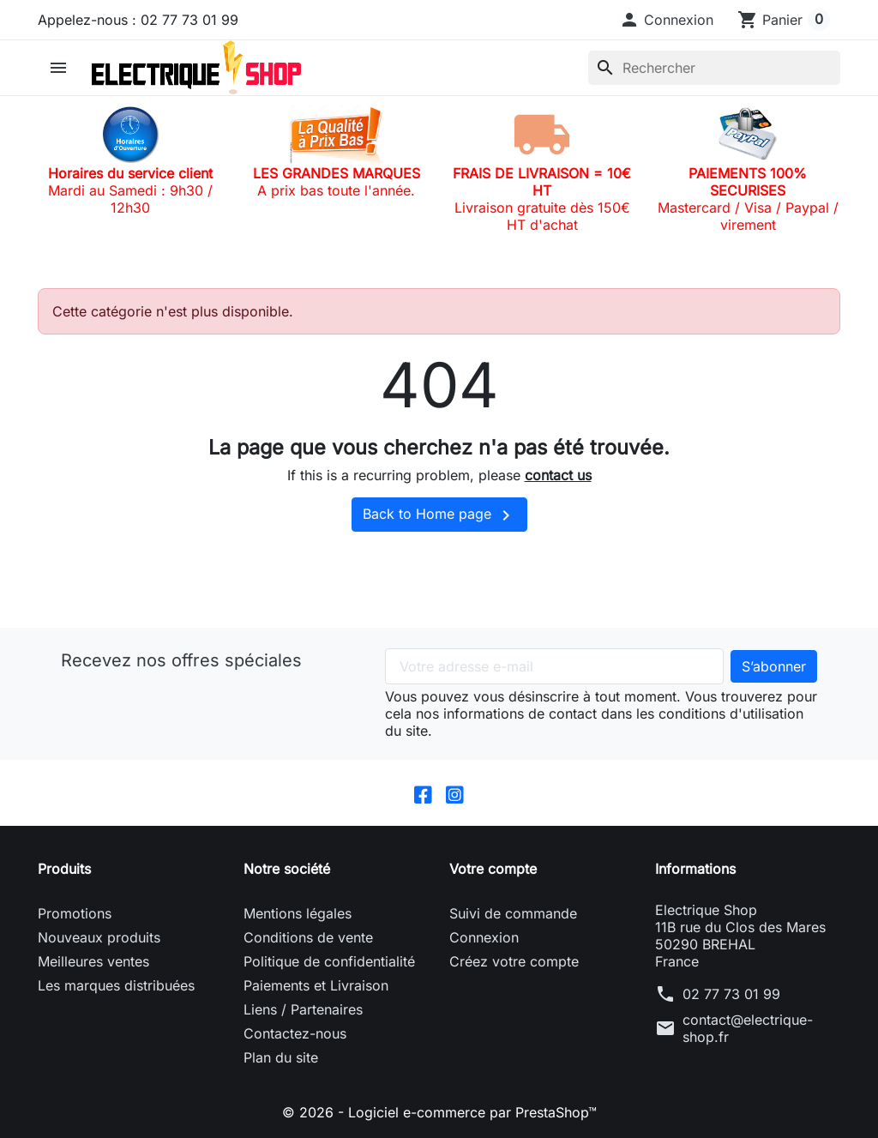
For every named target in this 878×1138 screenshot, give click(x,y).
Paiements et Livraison (316, 985)
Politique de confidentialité (329, 961)
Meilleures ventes (93, 961)
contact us (558, 475)
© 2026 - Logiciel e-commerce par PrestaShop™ (439, 1112)
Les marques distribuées (116, 985)
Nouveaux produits (99, 937)
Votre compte (493, 868)
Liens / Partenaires (303, 1009)
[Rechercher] (714, 68)
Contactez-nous (295, 1033)
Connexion (484, 937)
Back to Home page (439, 515)
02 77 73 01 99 (731, 994)
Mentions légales (298, 913)
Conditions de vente (308, 937)
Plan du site (281, 1057)
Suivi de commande (513, 913)
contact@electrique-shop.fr (748, 1028)
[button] (666, 19)
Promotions (74, 913)
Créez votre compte (514, 961)
